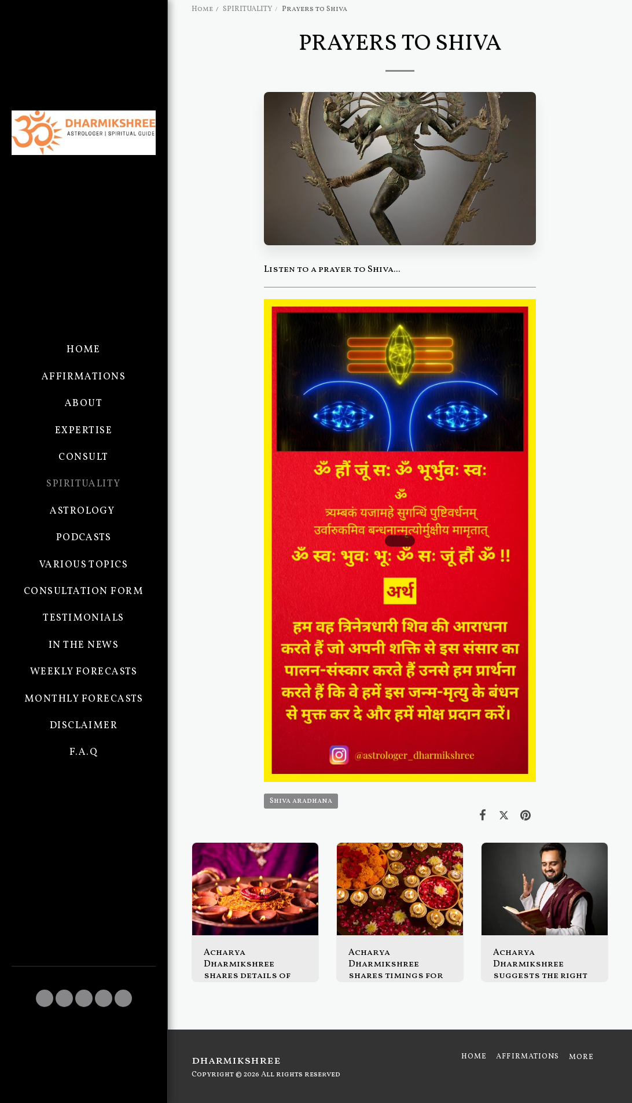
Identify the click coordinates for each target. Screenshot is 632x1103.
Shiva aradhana (301, 801)
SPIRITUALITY (247, 9)
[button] (44, 998)
